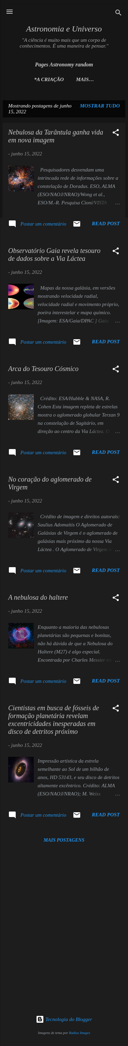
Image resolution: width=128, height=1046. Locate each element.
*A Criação (49, 79)
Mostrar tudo (100, 106)
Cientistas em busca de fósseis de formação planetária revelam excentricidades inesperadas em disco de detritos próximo (53, 719)
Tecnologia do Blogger (64, 1019)
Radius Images (79, 1033)
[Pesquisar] (118, 13)
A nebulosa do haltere (38, 597)
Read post (106, 223)
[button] (116, 133)
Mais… (85, 79)
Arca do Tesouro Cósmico (43, 368)
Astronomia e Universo (64, 28)
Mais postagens (64, 840)
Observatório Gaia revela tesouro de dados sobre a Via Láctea (54, 254)
